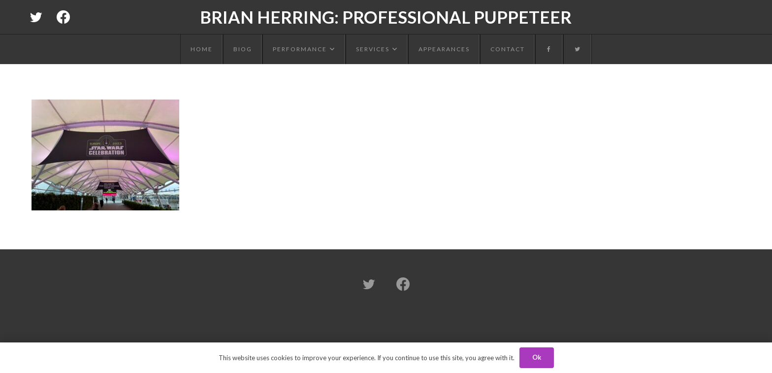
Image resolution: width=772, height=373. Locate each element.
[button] (331, 49)
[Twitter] (36, 17)
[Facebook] (63, 17)
